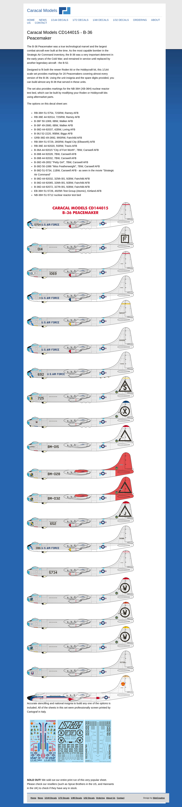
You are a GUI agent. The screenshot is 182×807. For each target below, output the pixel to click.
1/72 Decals (63, 798)
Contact (120, 798)
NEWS (43, 20)
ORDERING (140, 20)
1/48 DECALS (101, 20)
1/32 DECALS (121, 20)
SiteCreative (159, 798)
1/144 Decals (51, 798)
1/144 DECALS (59, 20)
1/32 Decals (89, 798)
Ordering (100, 798)
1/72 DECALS (81, 20)
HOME (31, 20)
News (40, 798)
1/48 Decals (76, 798)
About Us (110, 798)
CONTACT (41, 22)
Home (33, 798)
